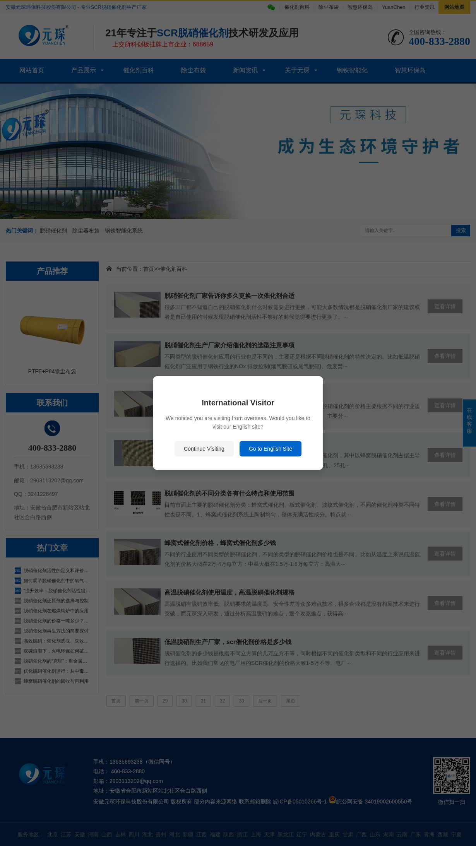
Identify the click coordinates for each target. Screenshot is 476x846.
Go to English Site (270, 449)
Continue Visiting (204, 449)
